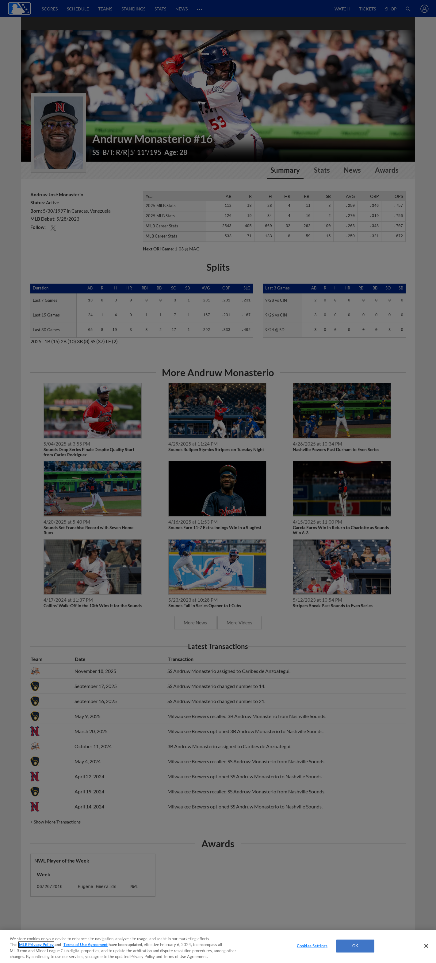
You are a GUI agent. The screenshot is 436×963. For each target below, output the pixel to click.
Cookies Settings (312, 945)
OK (355, 945)
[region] (218, 946)
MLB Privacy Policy (36, 944)
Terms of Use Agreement (85, 944)
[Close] (426, 946)
